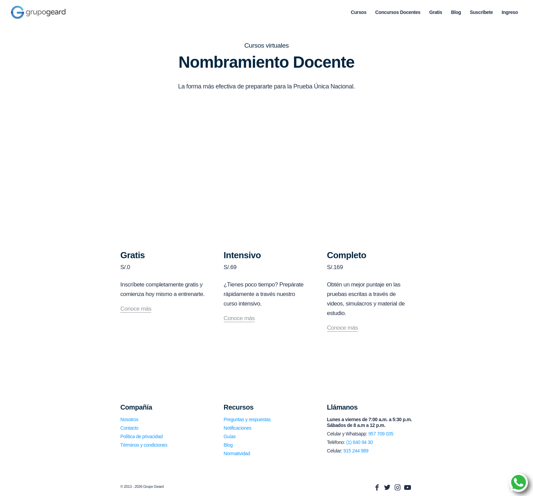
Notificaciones (238, 428)
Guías (230, 436)
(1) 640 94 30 (359, 442)
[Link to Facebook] (377, 487)
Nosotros (129, 419)
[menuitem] (358, 12)
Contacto (129, 428)
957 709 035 (380, 433)
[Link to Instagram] (397, 487)
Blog (228, 445)
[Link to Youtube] (407, 487)
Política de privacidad (141, 436)
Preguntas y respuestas (247, 419)
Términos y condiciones (143, 445)
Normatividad (237, 453)
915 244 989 (355, 450)
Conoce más (135, 309)
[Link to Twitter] (387, 487)
